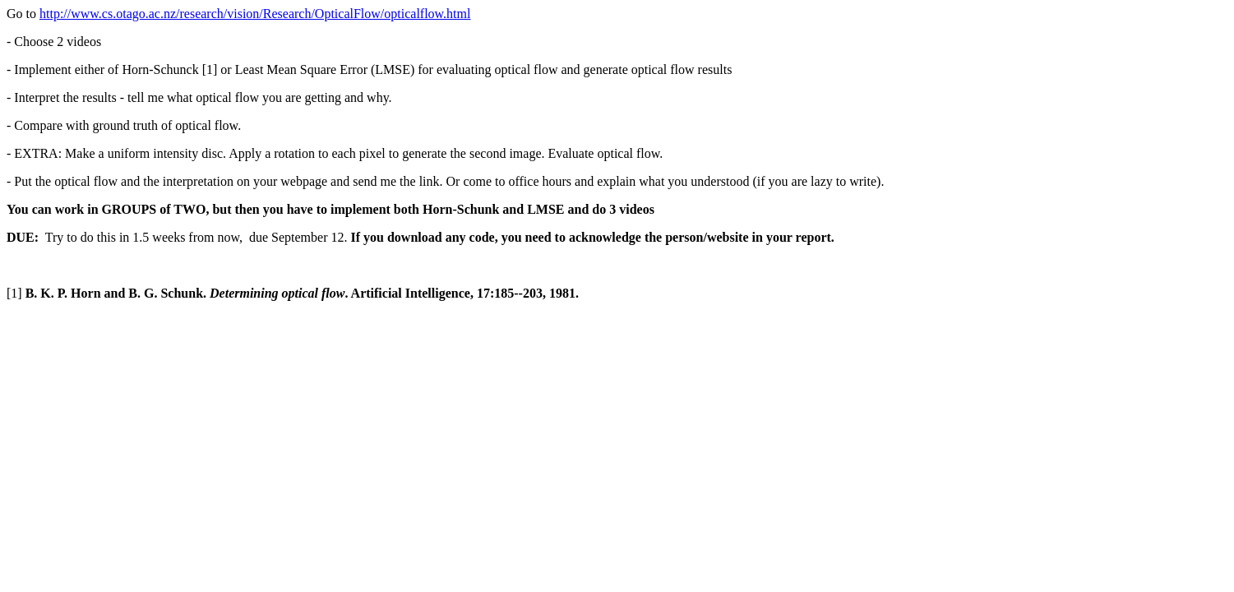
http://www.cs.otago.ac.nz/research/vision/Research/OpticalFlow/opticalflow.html (254, 14)
